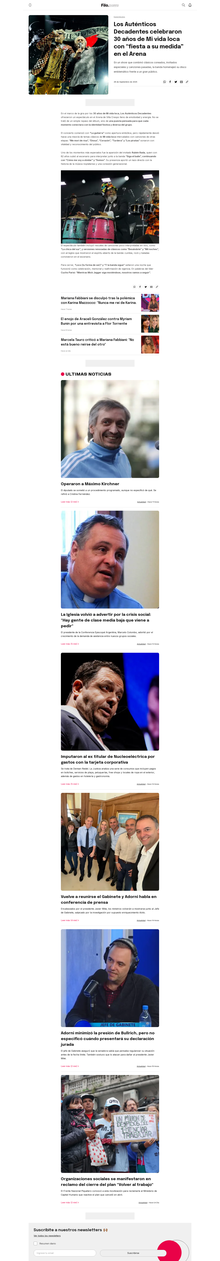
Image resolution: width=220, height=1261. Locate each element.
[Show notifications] (190, 5)
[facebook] (170, 82)
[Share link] (187, 82)
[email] (181, 82)
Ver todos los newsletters (47, 1235)
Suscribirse (133, 1253)
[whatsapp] (164, 82)
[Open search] (183, 5)
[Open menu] (30, 5)
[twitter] (176, 82)
